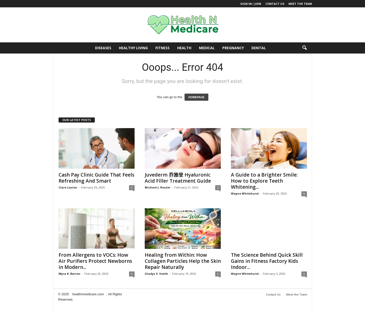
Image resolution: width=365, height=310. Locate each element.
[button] (304, 48)
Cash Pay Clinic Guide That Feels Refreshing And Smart (96, 177)
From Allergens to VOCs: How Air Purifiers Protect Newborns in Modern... (95, 261)
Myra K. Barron (69, 273)
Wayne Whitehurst (245, 193)
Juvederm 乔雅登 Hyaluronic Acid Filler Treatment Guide (178, 177)
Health (184, 47)
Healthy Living (133, 47)
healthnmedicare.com (88, 294)
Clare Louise (68, 187)
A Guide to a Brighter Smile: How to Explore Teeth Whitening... (264, 180)
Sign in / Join (250, 4)
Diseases (103, 47)
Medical (207, 47)
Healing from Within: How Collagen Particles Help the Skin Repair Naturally (183, 261)
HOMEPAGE (196, 97)
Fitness (162, 47)
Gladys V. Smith (156, 273)
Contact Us (274, 4)
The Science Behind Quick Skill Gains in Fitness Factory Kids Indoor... (267, 261)
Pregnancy (233, 47)
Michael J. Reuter (157, 187)
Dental (258, 47)
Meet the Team (300, 4)
